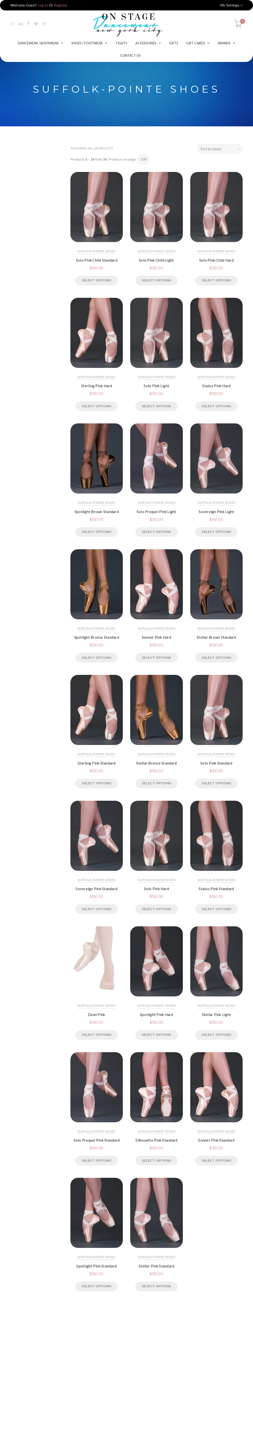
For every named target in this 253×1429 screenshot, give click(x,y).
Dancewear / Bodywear (38, 43)
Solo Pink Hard (156, 888)
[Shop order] (220, 149)
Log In (43, 5)
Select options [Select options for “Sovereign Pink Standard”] (96, 909)
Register (60, 5)
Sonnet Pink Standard (216, 1140)
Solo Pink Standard (216, 763)
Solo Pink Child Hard (216, 260)
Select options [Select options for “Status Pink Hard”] (216, 406)
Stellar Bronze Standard (156, 763)
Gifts (173, 43)
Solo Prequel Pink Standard (97, 1140)
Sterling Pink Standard (97, 763)
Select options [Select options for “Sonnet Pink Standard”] (216, 1160)
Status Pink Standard (216, 888)
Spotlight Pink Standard (96, 1266)
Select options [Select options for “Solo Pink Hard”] (156, 909)
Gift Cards (195, 43)
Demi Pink (96, 1014)
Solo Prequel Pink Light (156, 511)
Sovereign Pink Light (216, 511)
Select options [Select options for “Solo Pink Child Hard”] (216, 280)
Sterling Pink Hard (96, 386)
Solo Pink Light (156, 386)
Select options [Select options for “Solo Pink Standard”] (216, 783)
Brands (224, 43)
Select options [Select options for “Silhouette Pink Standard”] (156, 1160)
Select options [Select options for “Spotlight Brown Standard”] (96, 532)
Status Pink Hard (216, 386)
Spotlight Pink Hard (156, 1014)
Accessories (145, 43)
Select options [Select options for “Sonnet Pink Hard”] (156, 658)
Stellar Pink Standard (156, 1266)
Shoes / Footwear (87, 43)
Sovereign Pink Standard (96, 888)
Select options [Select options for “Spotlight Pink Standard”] (96, 1286)
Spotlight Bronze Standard (96, 637)
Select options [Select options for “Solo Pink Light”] (156, 406)
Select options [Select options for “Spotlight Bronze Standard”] (96, 658)
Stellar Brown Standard (216, 637)
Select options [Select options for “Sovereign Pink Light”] (216, 532)
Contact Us (130, 55)
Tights (121, 43)
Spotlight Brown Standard (97, 511)
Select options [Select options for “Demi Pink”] (96, 1035)
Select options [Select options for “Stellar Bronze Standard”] (156, 783)
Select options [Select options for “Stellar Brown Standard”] (216, 658)
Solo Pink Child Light (156, 260)
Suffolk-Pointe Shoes (96, 251)
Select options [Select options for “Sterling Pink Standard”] (96, 783)
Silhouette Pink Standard (156, 1140)
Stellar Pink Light (216, 1014)
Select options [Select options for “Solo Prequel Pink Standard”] (96, 1160)
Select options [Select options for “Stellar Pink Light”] (216, 1035)
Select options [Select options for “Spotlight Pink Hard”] (156, 1035)
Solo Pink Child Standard (96, 260)
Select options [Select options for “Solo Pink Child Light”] (156, 280)
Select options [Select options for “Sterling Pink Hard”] (96, 406)
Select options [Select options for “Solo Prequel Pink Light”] (156, 532)
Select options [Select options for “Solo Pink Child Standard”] (96, 280)
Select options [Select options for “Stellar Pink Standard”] (156, 1286)
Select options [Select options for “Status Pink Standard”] (216, 909)
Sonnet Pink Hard (156, 637)
